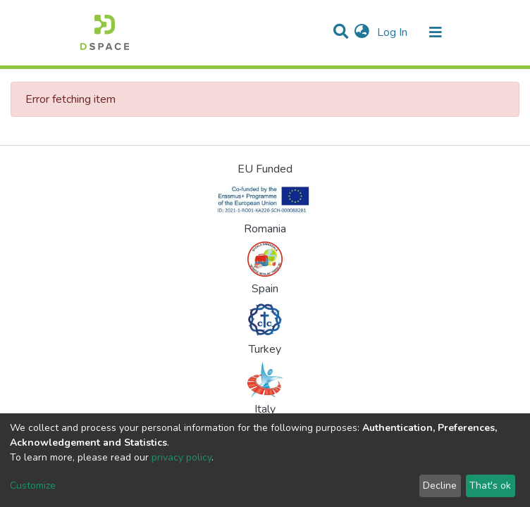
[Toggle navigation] (435, 32)
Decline (440, 485)
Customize (33, 485)
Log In (393, 32)
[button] (362, 32)
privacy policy (181, 457)
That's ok (490, 485)
